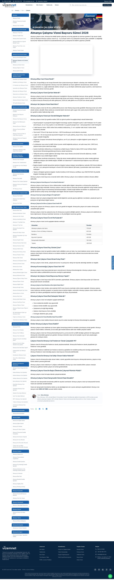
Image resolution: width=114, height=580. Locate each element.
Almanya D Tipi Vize (17, 226)
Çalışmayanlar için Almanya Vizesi (19, 352)
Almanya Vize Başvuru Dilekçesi (18, 116)
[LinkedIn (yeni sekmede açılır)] (102, 570)
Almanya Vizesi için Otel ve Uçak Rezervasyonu (19, 135)
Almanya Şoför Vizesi (18, 71)
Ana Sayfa (42, 550)
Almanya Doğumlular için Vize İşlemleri (20, 237)
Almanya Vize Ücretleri (18, 26)
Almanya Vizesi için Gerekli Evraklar (19, 22)
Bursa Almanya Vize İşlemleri (20, 382)
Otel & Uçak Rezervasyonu (64, 558)
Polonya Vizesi (80, 553)
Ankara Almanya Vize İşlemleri (20, 376)
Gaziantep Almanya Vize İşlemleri (19, 390)
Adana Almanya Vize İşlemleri (20, 373)
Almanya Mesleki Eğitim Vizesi (20, 273)
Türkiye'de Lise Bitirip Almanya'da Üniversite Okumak (20, 447)
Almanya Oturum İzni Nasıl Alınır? (19, 514)
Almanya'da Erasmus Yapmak (20, 437)
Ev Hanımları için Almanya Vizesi (20, 86)
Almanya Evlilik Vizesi (18, 249)
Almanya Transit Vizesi (18, 51)
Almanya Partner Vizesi (18, 282)
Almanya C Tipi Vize (17, 33)
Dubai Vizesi (80, 560)
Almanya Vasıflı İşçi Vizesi (19, 303)
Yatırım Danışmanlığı (62, 553)
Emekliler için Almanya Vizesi (20, 83)
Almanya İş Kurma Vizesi (18, 264)
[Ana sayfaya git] (12, 11)
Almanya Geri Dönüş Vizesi (19, 252)
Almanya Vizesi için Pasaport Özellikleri (20, 139)
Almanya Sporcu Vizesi (18, 294)
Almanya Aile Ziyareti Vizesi (19, 39)
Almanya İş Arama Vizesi (18, 65)
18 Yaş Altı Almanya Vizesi (19, 104)
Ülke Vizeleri (40, 5)
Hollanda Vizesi (80, 555)
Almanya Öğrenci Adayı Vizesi (20, 279)
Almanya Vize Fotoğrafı (18, 160)
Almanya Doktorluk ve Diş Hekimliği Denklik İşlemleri (19, 470)
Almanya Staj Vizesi (17, 297)
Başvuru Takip (108, 1)
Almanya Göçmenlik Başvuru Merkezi (19, 495)
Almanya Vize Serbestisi (18, 336)
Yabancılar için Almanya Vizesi (20, 320)
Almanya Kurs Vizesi (17, 270)
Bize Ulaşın (42, 555)
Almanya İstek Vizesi (18, 258)
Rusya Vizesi (80, 558)
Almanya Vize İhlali (17, 204)
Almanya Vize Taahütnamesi (19, 163)
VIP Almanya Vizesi (17, 189)
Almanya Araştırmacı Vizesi (19, 214)
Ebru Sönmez (45, 396)
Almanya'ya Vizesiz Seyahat (19, 529)
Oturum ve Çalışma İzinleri (64, 550)
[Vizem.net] (9, 548)
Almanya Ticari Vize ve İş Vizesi (19, 47)
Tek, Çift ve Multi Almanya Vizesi (19, 359)
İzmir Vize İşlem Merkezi (19, 397)
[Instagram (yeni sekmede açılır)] (95, 570)
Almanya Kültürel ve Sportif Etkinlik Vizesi (19, 43)
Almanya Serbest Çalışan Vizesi (20, 101)
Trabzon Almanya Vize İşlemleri (20, 402)
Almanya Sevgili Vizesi (18, 288)
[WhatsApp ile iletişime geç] (110, 576)
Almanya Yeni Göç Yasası (19, 499)
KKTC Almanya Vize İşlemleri (20, 400)
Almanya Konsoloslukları (18, 414)
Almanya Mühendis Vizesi (19, 276)
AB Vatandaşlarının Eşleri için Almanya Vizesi (19, 314)
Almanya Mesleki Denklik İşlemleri (19, 481)
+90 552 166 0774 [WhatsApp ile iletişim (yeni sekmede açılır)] (100, 552)
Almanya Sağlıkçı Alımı (18, 484)
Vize (22, 11)
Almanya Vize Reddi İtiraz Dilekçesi (19, 200)
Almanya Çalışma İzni (18, 455)
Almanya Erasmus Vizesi (18, 246)
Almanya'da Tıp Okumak (19, 440)
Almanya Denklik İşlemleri (19, 462)
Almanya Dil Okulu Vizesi (19, 233)
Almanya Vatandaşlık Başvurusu (20, 506)
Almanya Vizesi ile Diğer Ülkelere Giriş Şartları (18, 345)
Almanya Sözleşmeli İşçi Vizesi (20, 291)
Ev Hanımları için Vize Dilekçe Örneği (20, 167)
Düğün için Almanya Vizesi (19, 317)
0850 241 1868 (43, 390)
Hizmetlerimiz (30, 5)
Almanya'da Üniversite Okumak (20, 443)
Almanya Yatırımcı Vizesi (18, 306)
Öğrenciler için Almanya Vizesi (20, 95)
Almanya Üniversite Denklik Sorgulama (19, 434)
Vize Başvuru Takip (44, 558)
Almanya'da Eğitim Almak (19, 421)
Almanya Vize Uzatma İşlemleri (20, 182)
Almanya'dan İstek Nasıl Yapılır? (20, 348)
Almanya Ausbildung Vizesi (19, 220)
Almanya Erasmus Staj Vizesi (19, 243)
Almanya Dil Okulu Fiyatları (19, 430)
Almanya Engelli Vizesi (18, 240)
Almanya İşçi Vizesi (17, 267)
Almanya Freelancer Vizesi (19, 98)
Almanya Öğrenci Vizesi (18, 68)
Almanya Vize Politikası (18, 333)
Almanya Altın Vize (17, 211)
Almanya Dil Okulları (17, 427)
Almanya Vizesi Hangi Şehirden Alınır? (20, 369)
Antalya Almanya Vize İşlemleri (20, 379)
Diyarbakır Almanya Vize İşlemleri (19, 386)
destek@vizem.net (100, 555)
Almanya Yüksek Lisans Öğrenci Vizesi (20, 309)
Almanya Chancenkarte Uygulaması (18, 459)
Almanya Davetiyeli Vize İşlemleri (18, 229)
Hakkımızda (49, 5)
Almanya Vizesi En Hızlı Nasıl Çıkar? (19, 340)
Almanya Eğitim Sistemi (18, 424)
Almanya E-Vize (16, 328)
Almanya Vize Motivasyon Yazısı (19, 123)
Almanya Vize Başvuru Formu (20, 119)
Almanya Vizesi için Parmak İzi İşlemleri (20, 186)
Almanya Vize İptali (17, 179)
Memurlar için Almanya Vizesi (20, 92)
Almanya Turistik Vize (18, 36)
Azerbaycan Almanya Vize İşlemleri (19, 406)
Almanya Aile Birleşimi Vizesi (19, 58)
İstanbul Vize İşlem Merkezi (19, 394)
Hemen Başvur (107, 5)
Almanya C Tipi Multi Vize (19, 223)
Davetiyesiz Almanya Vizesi (19, 356)
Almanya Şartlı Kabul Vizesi (19, 300)
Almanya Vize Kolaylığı (18, 330)
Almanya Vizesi (16, 19)
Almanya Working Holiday (19, 487)
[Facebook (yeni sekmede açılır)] (106, 570)
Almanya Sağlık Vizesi (18, 285)
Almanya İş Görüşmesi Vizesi (19, 261)
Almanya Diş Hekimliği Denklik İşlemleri (20, 466)
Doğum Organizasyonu (63, 555)
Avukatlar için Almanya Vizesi (20, 80)
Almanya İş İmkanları (17, 474)
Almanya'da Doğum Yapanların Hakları (20, 536)
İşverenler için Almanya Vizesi (20, 89)
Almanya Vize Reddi (17, 196)
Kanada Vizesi (80, 550)
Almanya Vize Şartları (18, 147)
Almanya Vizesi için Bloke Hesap (19, 131)
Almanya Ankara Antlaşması (19, 521)
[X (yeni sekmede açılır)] (110, 570)
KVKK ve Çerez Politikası (45, 560)
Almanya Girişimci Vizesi (18, 255)
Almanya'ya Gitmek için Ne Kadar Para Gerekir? (19, 151)
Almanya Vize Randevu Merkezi (18, 175)
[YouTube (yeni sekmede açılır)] (99, 570)
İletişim (57, 5)
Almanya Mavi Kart (17, 477)
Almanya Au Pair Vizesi (18, 217)
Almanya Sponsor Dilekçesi (19, 127)
